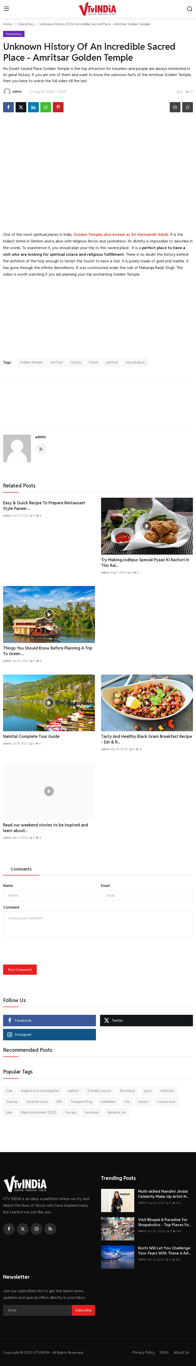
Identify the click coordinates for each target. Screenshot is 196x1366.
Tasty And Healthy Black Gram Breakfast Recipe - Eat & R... (146, 739)
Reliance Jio (117, 1112)
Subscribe (83, 1310)
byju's (148, 1091)
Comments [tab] (21, 869)
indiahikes (108, 1102)
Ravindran (127, 1091)
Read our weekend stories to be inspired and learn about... (45, 827)
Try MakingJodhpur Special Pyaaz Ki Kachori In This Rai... (145, 562)
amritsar (57, 362)
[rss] (50, 1229)
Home (7, 24)
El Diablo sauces (99, 1091)
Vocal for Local (36, 1102)
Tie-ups (70, 1112)
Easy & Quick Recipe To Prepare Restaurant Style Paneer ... (44, 505)
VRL (59, 1102)
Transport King (81, 1102)
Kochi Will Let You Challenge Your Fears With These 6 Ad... (164, 1250)
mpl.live (73, 1091)
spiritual (112, 362)
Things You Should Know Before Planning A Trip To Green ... (47, 650)
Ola (127, 1102)
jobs (9, 1112)
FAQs (164, 1352)
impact (143, 1102)
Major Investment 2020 (38, 1112)
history (76, 362)
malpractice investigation (40, 1091)
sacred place (135, 362)
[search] (189, 9)
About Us (181, 1352)
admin (40, 437)
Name (8, 885)
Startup (11, 1102)
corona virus (166, 1102)
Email (105, 885)
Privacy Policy (143, 1352)
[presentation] (42, 951)
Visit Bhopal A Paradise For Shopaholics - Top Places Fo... (164, 1222)
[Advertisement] (98, 314)
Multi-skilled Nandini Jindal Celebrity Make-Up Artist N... (163, 1194)
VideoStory (25, 24)
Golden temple (31, 362)
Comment (11, 907)
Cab (9, 1091)
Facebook (92, 1112)
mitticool (167, 1091)
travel (93, 362)
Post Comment (20, 969)
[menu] (6, 9)
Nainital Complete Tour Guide (31, 736)
